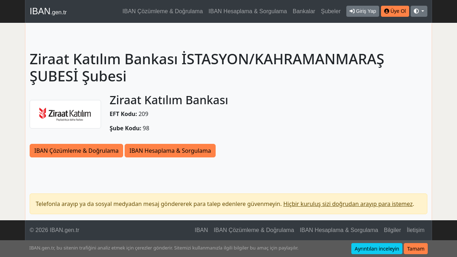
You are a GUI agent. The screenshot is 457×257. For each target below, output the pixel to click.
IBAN (48, 11)
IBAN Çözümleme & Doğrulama (162, 11)
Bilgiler (392, 230)
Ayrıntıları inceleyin (377, 248)
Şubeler (331, 11)
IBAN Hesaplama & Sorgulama (248, 11)
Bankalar (304, 11)
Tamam (416, 248)
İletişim (416, 230)
